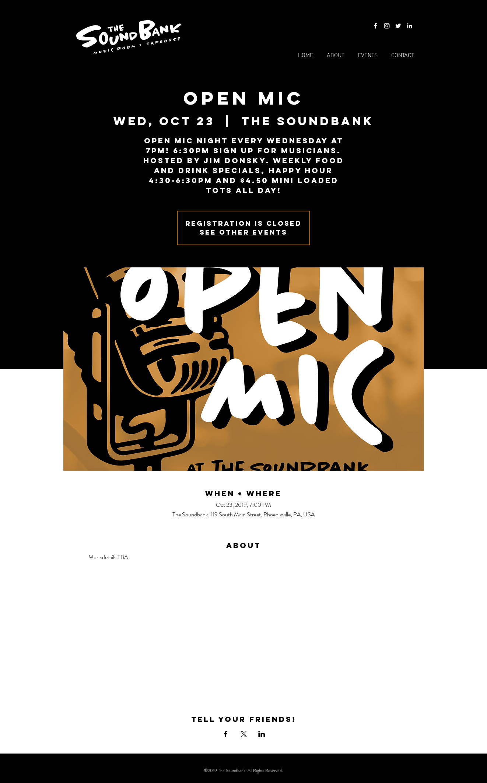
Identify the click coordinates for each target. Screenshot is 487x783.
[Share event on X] (243, 734)
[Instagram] (386, 25)
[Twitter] (398, 25)
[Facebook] (375, 25)
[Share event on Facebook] (225, 734)
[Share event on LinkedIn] (261, 734)
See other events (243, 232)
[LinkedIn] (409, 25)
